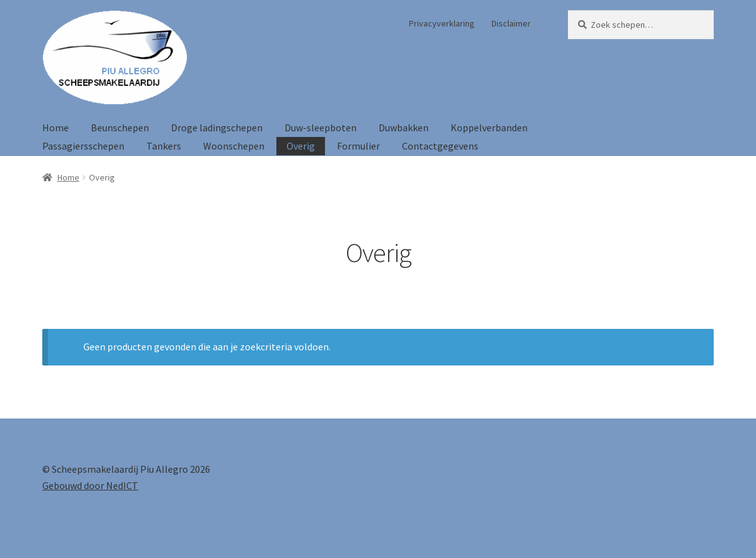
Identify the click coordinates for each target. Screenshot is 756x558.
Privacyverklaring (442, 23)
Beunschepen (120, 127)
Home (55, 127)
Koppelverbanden (489, 127)
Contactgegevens (440, 146)
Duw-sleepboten (321, 127)
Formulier (358, 146)
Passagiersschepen (83, 146)
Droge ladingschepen (217, 127)
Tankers (163, 146)
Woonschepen (233, 146)
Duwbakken (403, 127)
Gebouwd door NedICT (90, 485)
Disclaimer (511, 23)
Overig (300, 146)
